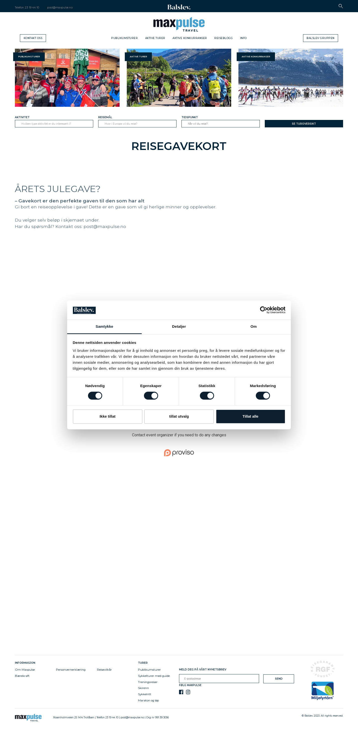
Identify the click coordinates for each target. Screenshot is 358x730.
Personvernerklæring (71, 669)
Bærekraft (22, 676)
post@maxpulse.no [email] (60, 7)
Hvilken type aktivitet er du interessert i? (46, 123)
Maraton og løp (148, 700)
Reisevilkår (104, 669)
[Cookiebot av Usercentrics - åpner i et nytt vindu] (263, 310)
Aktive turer (155, 38)
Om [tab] (253, 326)
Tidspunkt (189, 117)
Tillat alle (251, 416)
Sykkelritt (144, 694)
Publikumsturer (124, 38)
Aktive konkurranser (190, 38)
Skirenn (143, 688)
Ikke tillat (107, 416)
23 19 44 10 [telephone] (32, 7)
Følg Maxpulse (190, 685)
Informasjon (26, 662)
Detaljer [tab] (179, 326)
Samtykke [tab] (104, 326)
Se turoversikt (304, 123)
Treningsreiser (148, 682)
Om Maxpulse (25, 669)
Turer (143, 662)
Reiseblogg (223, 38)
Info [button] (243, 38)
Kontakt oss (33, 38)
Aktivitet (22, 117)
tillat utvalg (179, 416)
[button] (340, 6)
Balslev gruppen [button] (321, 38)
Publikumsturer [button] (29, 56)
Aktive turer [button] (138, 56)
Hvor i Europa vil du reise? (121, 123)
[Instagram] (188, 692)
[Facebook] (181, 692)
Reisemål (105, 117)
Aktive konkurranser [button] (256, 56)
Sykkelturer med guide (154, 676)
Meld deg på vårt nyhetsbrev (202, 669)
